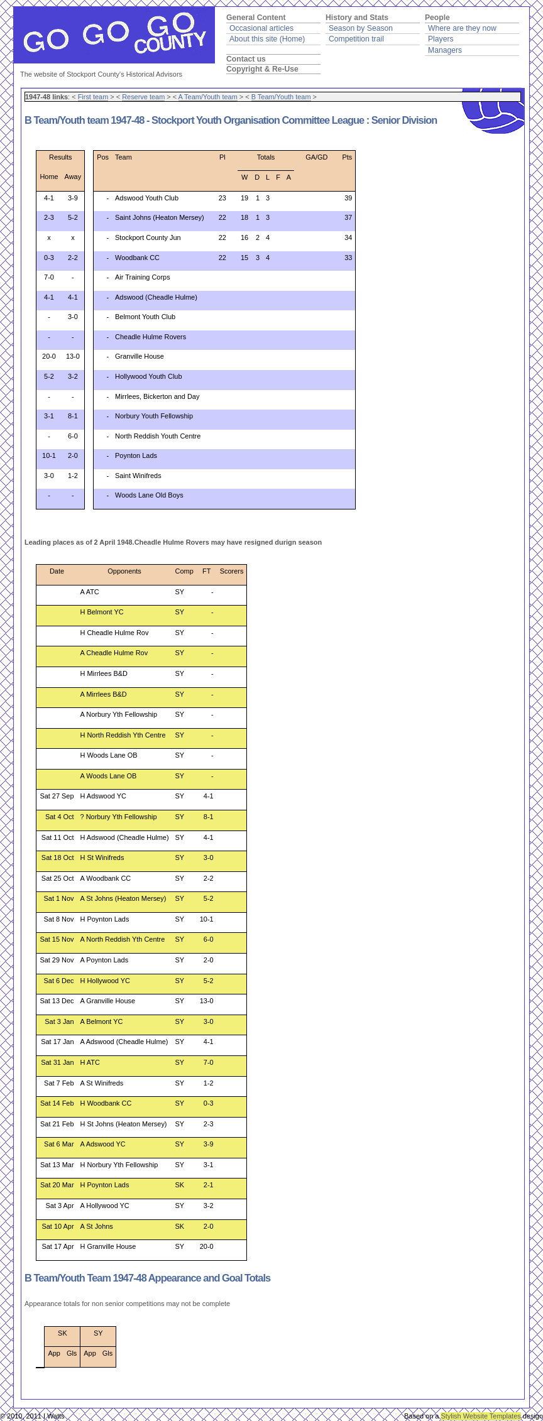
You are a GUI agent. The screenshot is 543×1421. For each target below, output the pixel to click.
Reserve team (143, 97)
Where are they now (462, 28)
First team (93, 97)
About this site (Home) (267, 39)
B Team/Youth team (281, 97)
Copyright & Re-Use (262, 69)
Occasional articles (261, 28)
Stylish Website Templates (480, 1416)
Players (441, 39)
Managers (445, 50)
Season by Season (361, 28)
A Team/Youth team (208, 97)
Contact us (246, 59)
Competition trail (356, 39)
